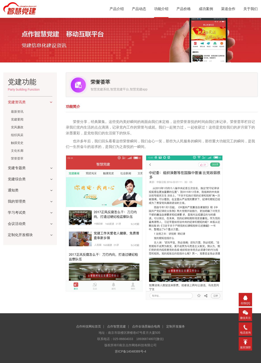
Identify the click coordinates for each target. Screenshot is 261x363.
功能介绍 (161, 9)
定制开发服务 (175, 326)
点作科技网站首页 (88, 326)
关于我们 (250, 9)
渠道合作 (228, 9)
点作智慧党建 (116, 326)
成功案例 (206, 9)
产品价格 (183, 9)
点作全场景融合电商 (146, 326)
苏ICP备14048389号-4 (130, 351)
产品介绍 (117, 9)
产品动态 (139, 9)
